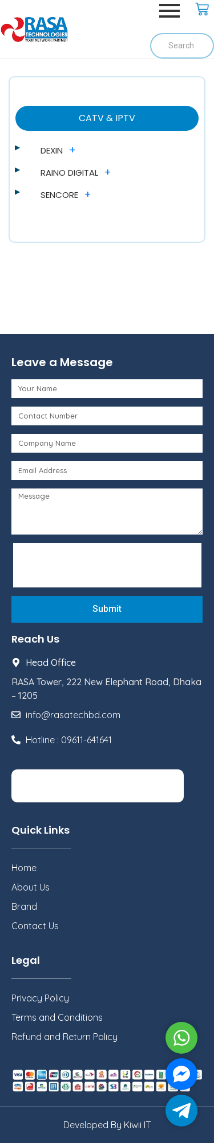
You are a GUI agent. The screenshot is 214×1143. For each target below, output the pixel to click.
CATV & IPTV (107, 118)
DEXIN (52, 150)
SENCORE (59, 195)
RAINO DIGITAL (69, 173)
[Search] (182, 46)
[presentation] (104, 565)
